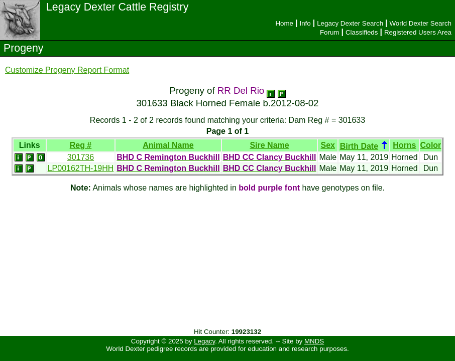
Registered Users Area (417, 32)
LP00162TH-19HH (81, 168)
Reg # (81, 145)
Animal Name (168, 145)
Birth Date (359, 146)
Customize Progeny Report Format (67, 70)
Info (304, 23)
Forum (329, 32)
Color (430, 145)
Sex (328, 145)
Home (284, 23)
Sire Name (269, 145)
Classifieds (362, 32)
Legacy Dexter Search (350, 23)
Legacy (204, 341)
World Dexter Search (420, 23)
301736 (80, 157)
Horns (404, 145)
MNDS (314, 341)
